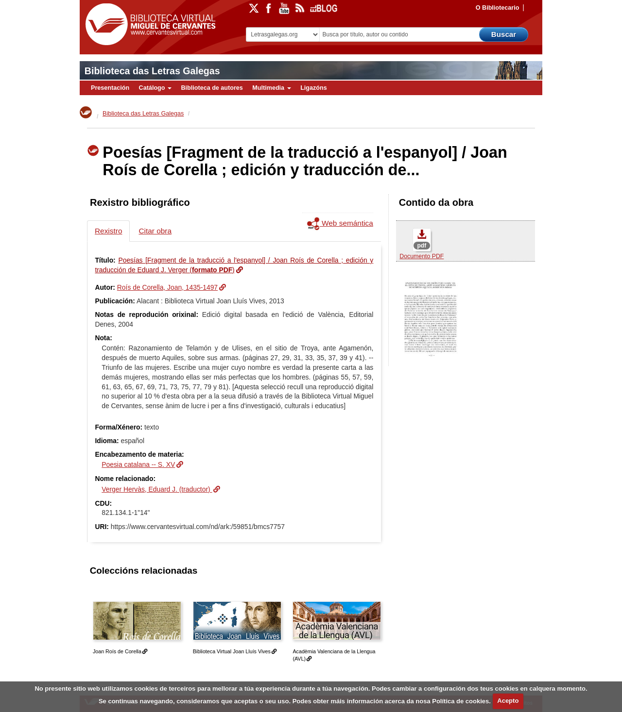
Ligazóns (313, 87)
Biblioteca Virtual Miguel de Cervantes (148, 24)
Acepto (507, 700)
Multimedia (271, 87)
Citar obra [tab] (155, 231)
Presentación (110, 87)
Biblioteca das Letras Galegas (152, 71)
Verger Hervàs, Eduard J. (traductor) (157, 489)
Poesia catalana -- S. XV (138, 464)
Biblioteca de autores (211, 87)
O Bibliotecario (497, 7)
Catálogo (155, 87)
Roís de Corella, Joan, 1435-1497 (167, 287)
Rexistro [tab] (108, 231)
